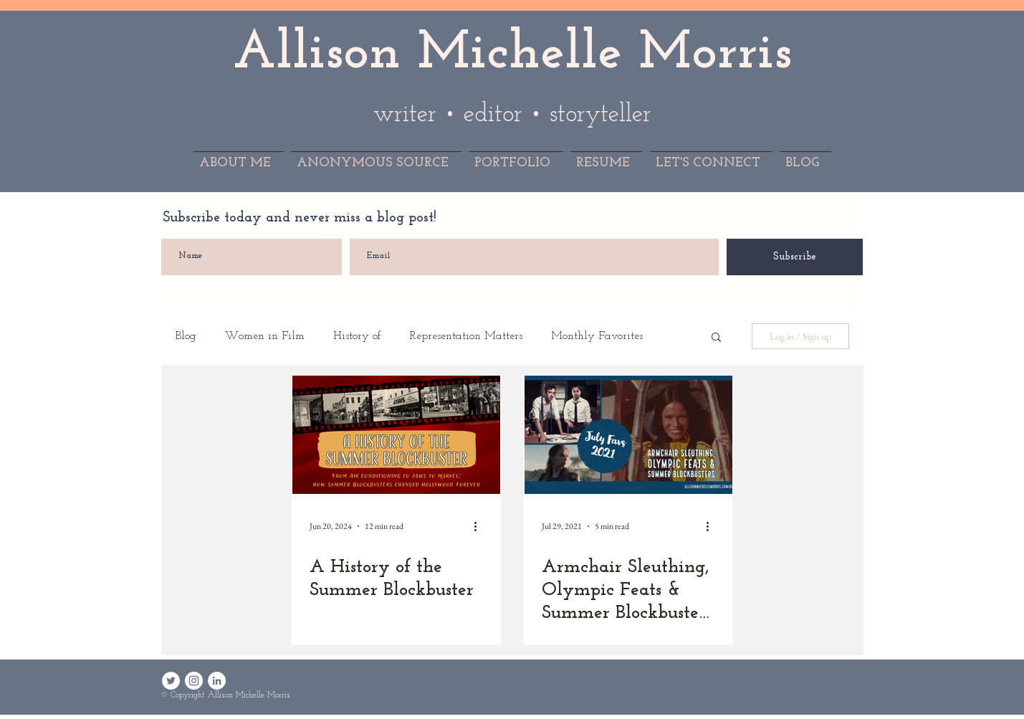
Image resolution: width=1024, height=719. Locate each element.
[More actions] (480, 526)
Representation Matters (466, 336)
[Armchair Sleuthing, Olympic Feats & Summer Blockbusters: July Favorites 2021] (628, 435)
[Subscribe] (795, 257)
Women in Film (265, 336)
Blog (186, 336)
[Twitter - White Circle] (171, 681)
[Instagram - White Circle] (194, 681)
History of (357, 336)
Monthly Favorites (597, 336)
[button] (716, 338)
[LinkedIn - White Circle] (217, 681)
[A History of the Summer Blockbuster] (396, 435)
